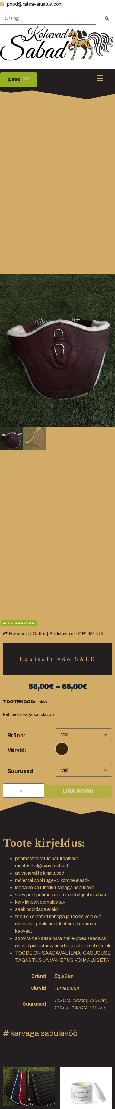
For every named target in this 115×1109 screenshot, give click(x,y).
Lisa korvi (77, 791)
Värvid (16, 750)
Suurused (20, 771)
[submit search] (107, 18)
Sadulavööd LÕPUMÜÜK (76, 633)
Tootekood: (19, 702)
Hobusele (19, 633)
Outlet (39, 633)
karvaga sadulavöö (44, 1033)
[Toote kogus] (23, 790)
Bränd (16, 735)
